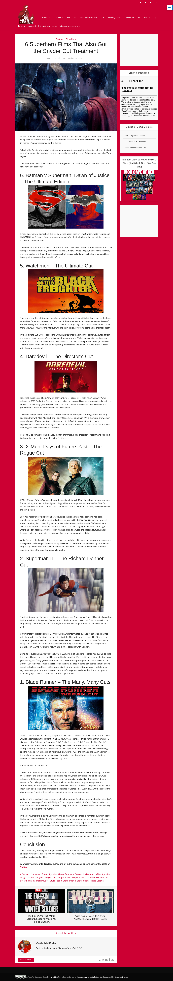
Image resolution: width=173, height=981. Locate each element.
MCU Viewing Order (112, 17)
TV (75, 17)
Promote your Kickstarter (134, 135)
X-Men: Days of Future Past (47, 880)
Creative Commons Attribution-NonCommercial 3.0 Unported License (102, 977)
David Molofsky (68, 58)
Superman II (64, 877)
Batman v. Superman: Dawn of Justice (39, 874)
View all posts (25, 959)
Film (68, 17)
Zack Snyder (68, 880)
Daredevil (79, 874)
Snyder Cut (51, 877)
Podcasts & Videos (88, 17)
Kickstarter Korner (132, 17)
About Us (46, 17)
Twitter (23, 867)
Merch (147, 17)
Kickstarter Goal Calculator (135, 141)
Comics (59, 17)
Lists (73, 39)
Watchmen (27, 880)
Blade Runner (65, 874)
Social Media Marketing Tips (135, 147)
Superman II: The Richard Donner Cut (90, 877)
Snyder (40, 877)
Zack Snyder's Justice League (90, 880)
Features (60, 39)
